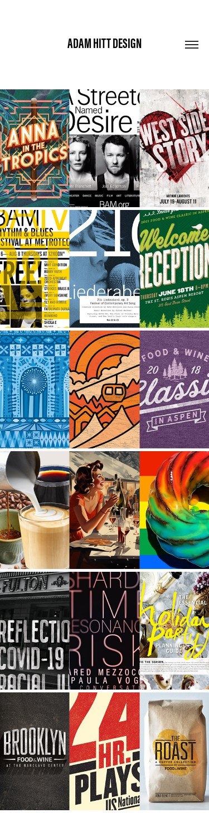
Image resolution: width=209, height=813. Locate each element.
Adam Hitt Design (104, 43)
